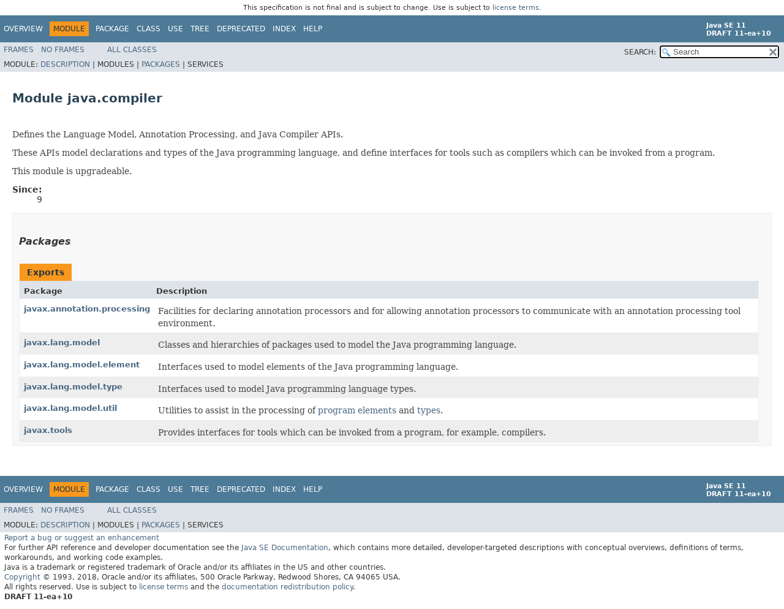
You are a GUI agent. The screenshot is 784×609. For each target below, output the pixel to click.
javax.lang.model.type (73, 386)
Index (284, 29)
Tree (199, 29)
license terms (515, 8)
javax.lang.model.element (82, 364)
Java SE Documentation (284, 547)
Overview (23, 29)
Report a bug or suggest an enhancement (81, 538)
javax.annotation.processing (87, 308)
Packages (160, 64)
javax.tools (48, 430)
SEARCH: (640, 52)
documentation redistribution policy (287, 587)
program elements (357, 410)
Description (65, 64)
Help (312, 29)
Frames (19, 49)
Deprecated (241, 29)
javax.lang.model (62, 342)
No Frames (63, 49)
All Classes (132, 49)
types (428, 410)
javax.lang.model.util (70, 408)
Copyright (22, 577)
